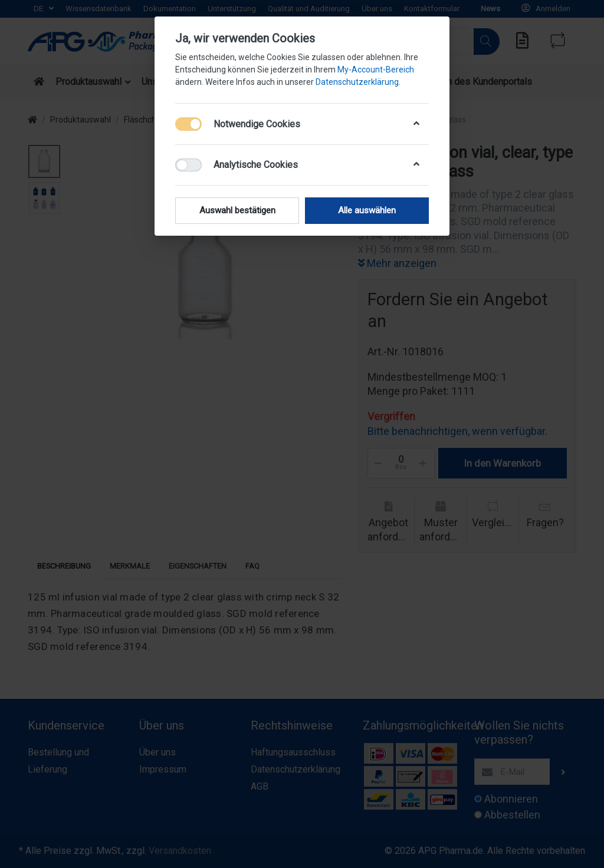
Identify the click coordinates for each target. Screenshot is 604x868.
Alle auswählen (367, 210)
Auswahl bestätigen (237, 210)
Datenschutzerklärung (357, 82)
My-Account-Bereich (375, 69)
